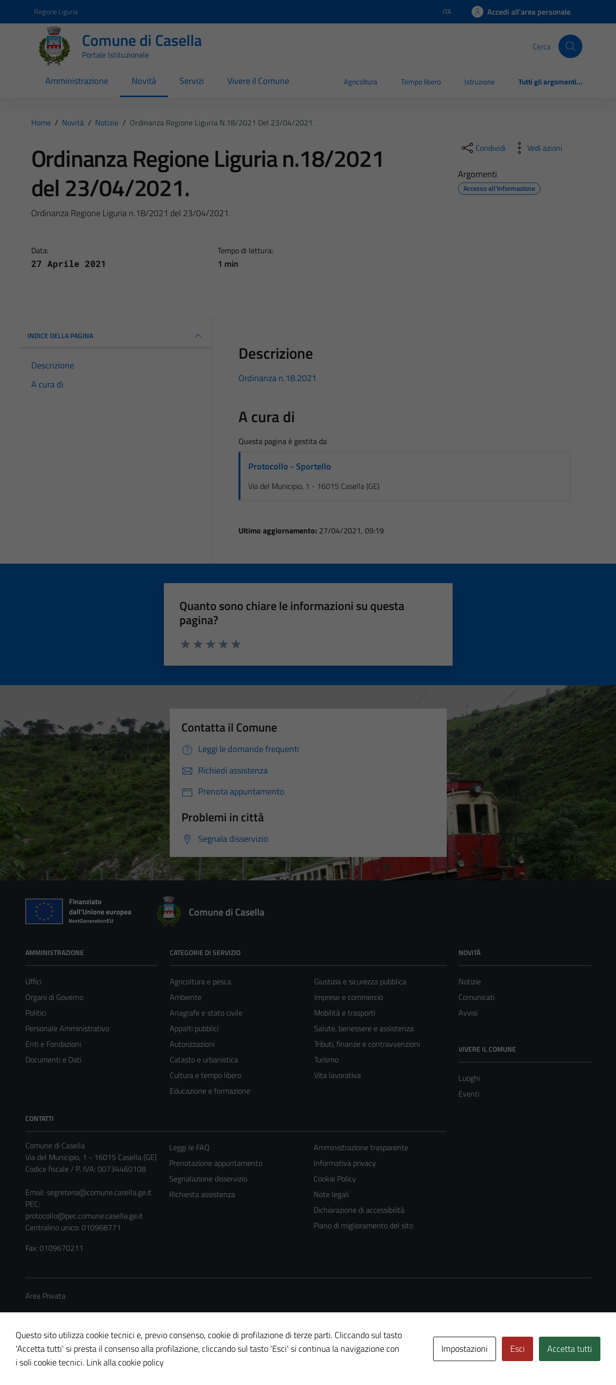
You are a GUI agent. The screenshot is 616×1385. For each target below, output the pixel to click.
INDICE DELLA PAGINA (115, 336)
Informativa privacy (345, 1163)
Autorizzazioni (192, 1044)
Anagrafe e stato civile (206, 1012)
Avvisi (467, 1012)
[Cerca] (570, 46)
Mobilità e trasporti (344, 1012)
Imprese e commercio (348, 997)
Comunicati (476, 997)
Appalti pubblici (194, 1028)
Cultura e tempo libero (205, 1075)
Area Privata (45, 1296)
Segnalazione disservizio (208, 1178)
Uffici (33, 981)
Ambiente (185, 997)
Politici (35, 1012)
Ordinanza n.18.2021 (277, 378)
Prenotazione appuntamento (215, 1163)
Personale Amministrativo (67, 1028)
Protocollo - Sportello (289, 466)
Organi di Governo (54, 997)
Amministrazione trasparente (361, 1147)
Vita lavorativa (337, 1075)
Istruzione (479, 81)
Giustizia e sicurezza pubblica (360, 981)
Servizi (191, 80)
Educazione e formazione (210, 1091)
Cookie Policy (335, 1178)
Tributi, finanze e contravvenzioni (367, 1044)
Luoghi (469, 1078)
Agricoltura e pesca (200, 981)
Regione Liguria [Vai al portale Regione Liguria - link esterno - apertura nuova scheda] (56, 11)
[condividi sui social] (483, 148)
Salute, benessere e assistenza (364, 1028)
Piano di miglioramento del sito (363, 1225)
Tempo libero (421, 81)
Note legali (331, 1194)
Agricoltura (361, 81)
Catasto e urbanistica (204, 1059)
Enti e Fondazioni (53, 1044)
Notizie (469, 981)
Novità (144, 80)
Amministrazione (76, 80)
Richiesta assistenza (202, 1194)
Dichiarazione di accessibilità (359, 1210)
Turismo (326, 1059)
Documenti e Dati (53, 1059)
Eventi (468, 1094)
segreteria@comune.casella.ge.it (99, 1192)
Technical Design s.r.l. (91, 1357)
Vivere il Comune (258, 80)
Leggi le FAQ (189, 1147)
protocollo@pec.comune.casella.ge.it (84, 1216)
